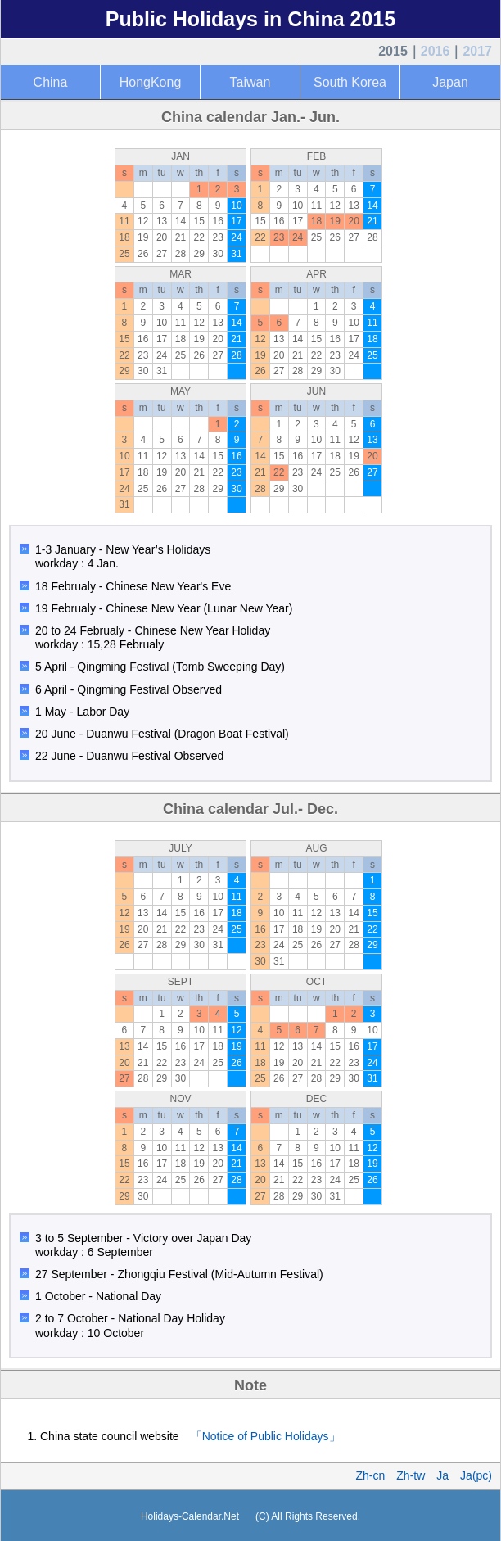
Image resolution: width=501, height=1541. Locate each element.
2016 (435, 51)
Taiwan (250, 82)
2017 (477, 51)
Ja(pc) (476, 1475)
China (51, 82)
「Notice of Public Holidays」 (266, 1436)
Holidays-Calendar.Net (190, 1516)
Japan (450, 82)
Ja (442, 1475)
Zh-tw (410, 1475)
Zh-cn (371, 1475)
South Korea (350, 82)
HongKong (151, 82)
